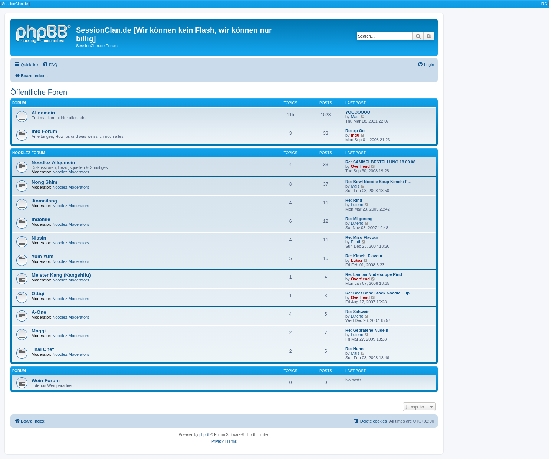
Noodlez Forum (28, 153)
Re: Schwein (357, 311)
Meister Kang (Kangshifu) (61, 275)
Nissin (39, 238)
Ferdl (355, 242)
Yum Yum (42, 256)
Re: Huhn (354, 348)
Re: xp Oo (355, 130)
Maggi (39, 330)
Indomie (41, 219)
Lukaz (356, 260)
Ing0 (355, 135)
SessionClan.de (15, 4)
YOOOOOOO (357, 112)
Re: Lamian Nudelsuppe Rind (373, 274)
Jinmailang (44, 201)
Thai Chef (43, 349)
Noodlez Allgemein (53, 162)
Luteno (357, 204)
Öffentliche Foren (38, 92)
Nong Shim (44, 182)
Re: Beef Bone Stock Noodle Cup (377, 293)
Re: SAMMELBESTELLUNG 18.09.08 (380, 162)
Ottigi (38, 293)
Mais (355, 116)
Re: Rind (353, 200)
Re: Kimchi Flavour (363, 256)
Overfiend (360, 166)
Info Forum (44, 131)
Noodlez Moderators (70, 172)
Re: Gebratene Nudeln (366, 330)
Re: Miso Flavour (361, 237)
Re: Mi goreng (358, 219)
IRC (543, 4)
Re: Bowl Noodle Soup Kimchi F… (378, 181)
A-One (39, 312)
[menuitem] (49, 64)
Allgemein (43, 112)
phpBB (204, 435)
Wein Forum (46, 380)
